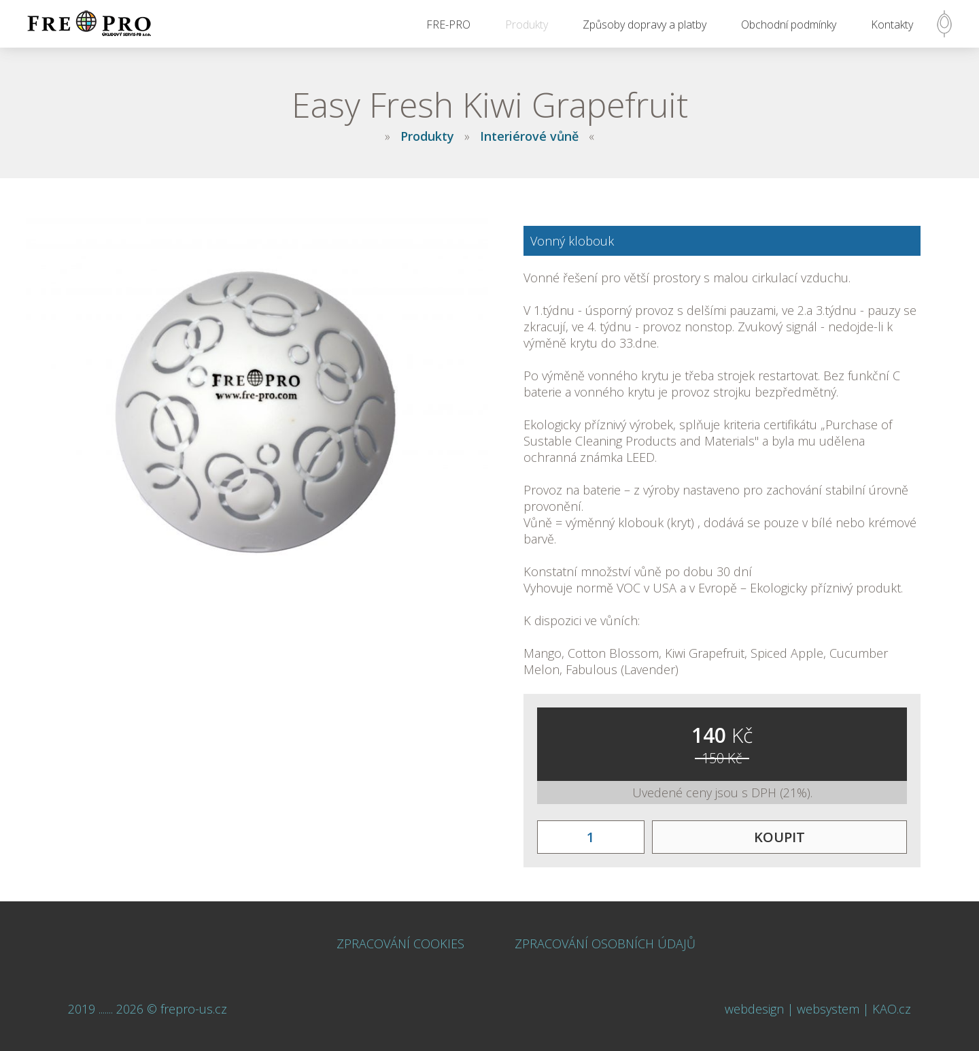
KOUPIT (779, 837)
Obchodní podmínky (788, 24)
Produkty (526, 24)
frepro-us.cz (193, 1009)
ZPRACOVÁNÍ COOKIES (400, 943)
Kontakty (892, 24)
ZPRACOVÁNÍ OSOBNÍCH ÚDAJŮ (605, 943)
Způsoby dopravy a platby (644, 24)
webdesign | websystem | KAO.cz (818, 1009)
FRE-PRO (448, 24)
